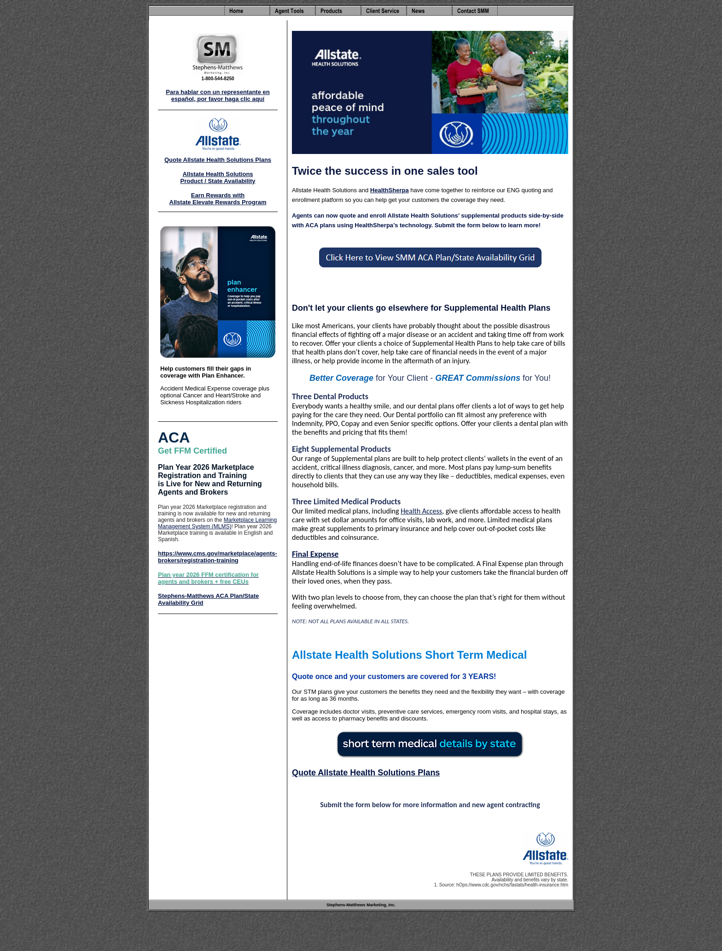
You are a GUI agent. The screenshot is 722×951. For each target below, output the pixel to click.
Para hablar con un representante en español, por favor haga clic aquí (217, 95)
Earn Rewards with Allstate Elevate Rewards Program (218, 199)
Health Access (421, 511)
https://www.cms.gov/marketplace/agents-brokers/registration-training (217, 557)
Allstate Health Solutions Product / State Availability (217, 177)
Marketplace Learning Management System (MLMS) (217, 523)
